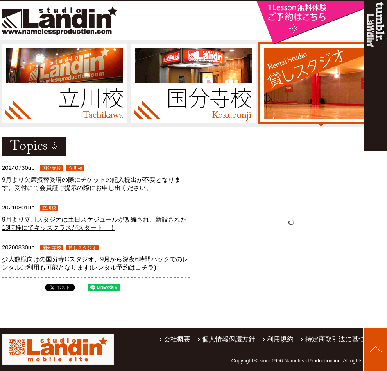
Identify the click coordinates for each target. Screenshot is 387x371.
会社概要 (177, 339)
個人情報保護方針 (228, 339)
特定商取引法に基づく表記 (345, 339)
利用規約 (280, 339)
